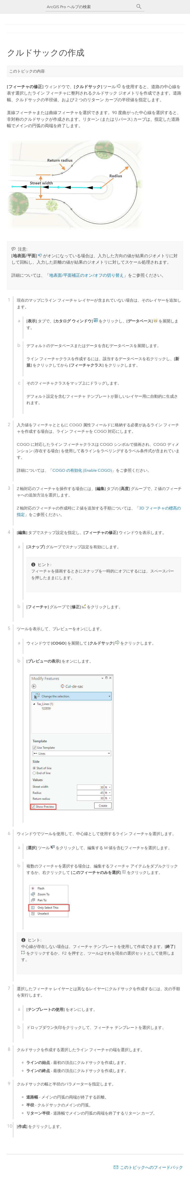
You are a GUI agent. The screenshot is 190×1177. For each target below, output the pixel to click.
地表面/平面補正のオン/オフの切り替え (86, 275)
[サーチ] (139, 6)
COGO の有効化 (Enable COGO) (82, 470)
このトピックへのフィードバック (151, 1167)
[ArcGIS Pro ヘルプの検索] (90, 6)
